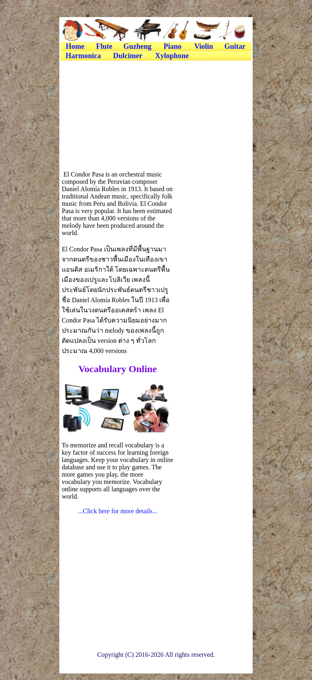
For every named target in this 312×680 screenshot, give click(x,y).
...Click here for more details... (118, 511)
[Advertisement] (156, 80)
